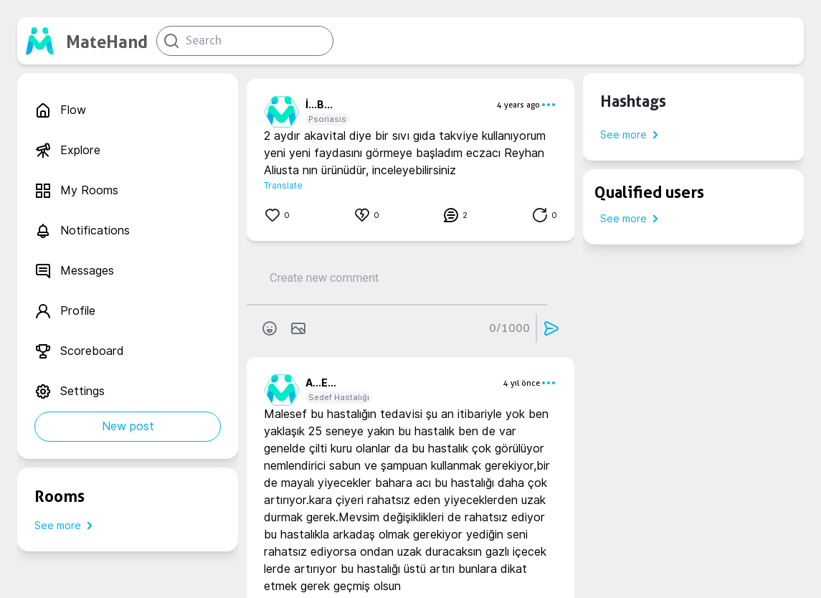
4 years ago (518, 105)
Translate (283, 185)
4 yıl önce (521, 383)
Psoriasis (327, 119)
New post (128, 426)
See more (66, 525)
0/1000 (509, 328)
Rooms (59, 496)
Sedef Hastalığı (338, 397)
